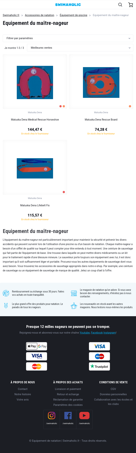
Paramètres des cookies (68, 405)
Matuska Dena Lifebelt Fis (35, 205)
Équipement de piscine (73, 15)
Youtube (85, 332)
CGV (113, 389)
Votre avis (23, 399)
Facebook (97, 332)
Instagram (110, 332)
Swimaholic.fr (11, 15)
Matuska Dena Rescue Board (101, 119)
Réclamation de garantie (68, 399)
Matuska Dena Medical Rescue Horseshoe (35, 119)
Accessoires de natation (39, 15)
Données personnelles (113, 394)
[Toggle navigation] (4, 4)
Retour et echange (68, 394)
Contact (22, 389)
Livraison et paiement (68, 389)
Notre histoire (22, 394)
